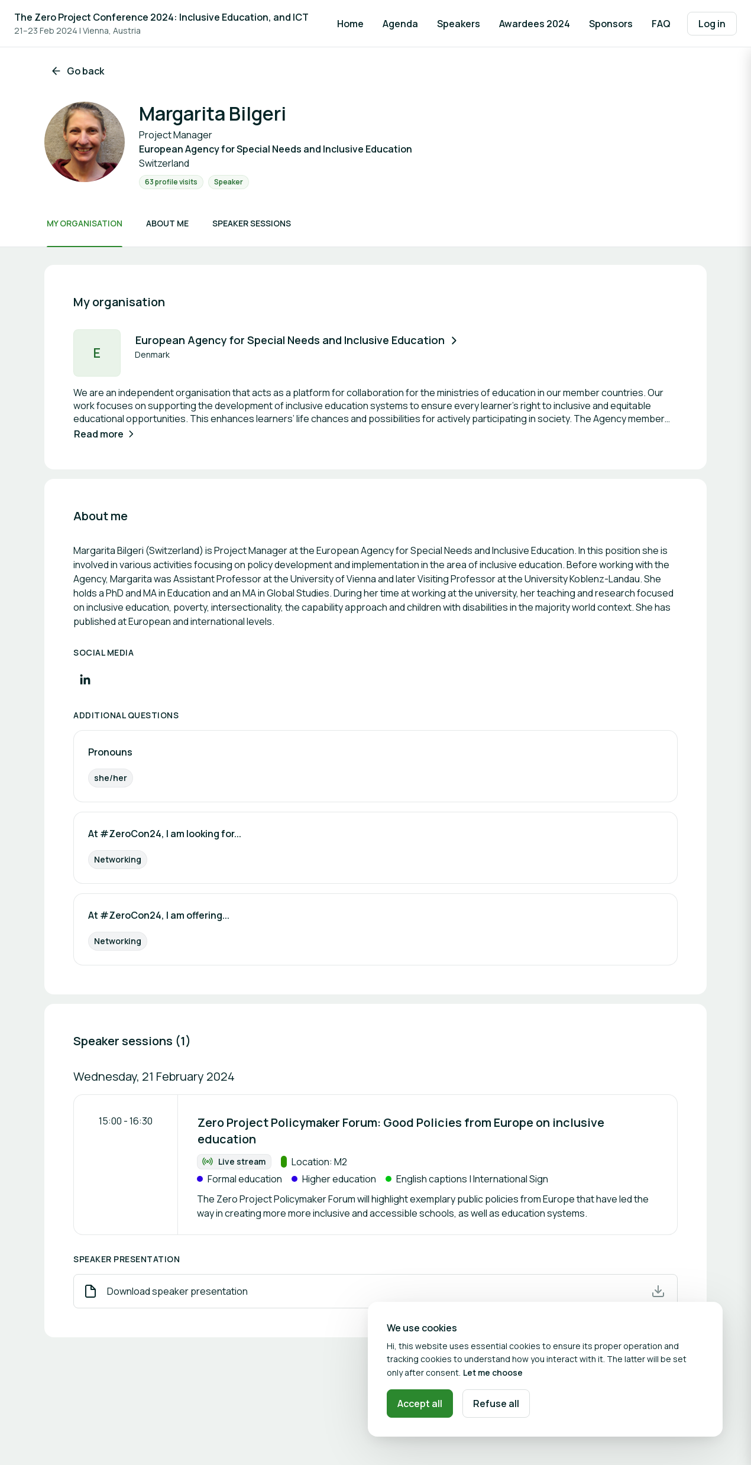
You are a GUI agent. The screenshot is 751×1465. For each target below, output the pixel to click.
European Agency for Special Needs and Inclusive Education (297, 340)
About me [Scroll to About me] (167, 223)
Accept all (419, 1403)
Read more (105, 433)
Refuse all (496, 1403)
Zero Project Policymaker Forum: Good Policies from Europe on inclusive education (401, 1130)
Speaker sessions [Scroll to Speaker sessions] (251, 223)
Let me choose (493, 1372)
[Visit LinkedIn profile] (85, 679)
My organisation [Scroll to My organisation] (84, 223)
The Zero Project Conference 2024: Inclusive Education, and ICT (161, 17)
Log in (712, 23)
